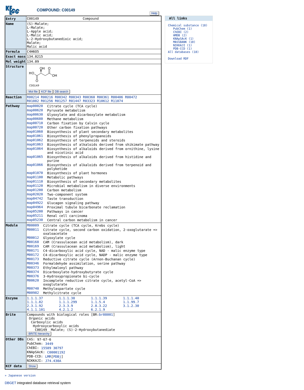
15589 (46, 348)
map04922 (35, 203)
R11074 (117, 101)
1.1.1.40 (131, 299)
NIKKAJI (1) (182, 45)
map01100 (35, 177)
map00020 (35, 106)
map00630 (35, 115)
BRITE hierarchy (38, 334)
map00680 (35, 119)
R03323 (89, 101)
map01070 (35, 173)
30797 (58, 348)
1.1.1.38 (67, 299)
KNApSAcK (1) (183, 38)
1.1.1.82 (35, 302)
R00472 (131, 97)
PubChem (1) (182, 28)
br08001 (106, 315)
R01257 (61, 101)
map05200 (35, 212)
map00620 (35, 111)
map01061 (35, 136)
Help (154, 13)
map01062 (35, 140)
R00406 (117, 97)
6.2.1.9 (98, 310)
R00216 (47, 97)
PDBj (57, 357)
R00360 (89, 97)
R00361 (103, 97)
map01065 (35, 157)
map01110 (35, 182)
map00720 (35, 128)
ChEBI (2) (181, 32)
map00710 (35, 123)
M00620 (33, 281)
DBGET (10, 383)
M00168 (33, 242)
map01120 (35, 186)
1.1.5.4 (98, 302)
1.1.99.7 (131, 302)
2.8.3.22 (99, 306)
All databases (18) (183, 52)
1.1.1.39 (99, 299)
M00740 (33, 289)
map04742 (35, 199)
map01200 (35, 190)
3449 (49, 344)
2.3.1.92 (35, 306)
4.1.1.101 (36, 310)
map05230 (35, 220)
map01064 (35, 149)
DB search (61, 92)
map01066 (35, 165)
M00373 (33, 268)
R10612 (103, 101)
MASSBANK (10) (184, 42)
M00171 (33, 251)
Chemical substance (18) (187, 25)
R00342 (61, 97)
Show (32, 366)
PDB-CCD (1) (182, 48)
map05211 (35, 216)
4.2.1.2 (66, 310)
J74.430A (53, 361)
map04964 (35, 207)
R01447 (75, 101)
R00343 (75, 97)
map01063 (35, 145)
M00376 (33, 276)
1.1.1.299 (68, 302)
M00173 (33, 259)
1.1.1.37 (35, 299)
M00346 (33, 264)
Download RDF (178, 58)
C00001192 (56, 353)
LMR (48, 357)
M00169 (33, 247)
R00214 (33, 97)
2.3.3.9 (66, 306)
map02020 (35, 195)
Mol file (33, 92)
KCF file (46, 92)
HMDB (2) (180, 35)
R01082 (33, 101)
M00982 (33, 293)
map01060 (35, 132)
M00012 (33, 238)
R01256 (47, 101)
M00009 (33, 226)
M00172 (33, 255)
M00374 (33, 272)
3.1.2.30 (131, 306)
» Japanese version (20, 376)
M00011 (33, 230)
